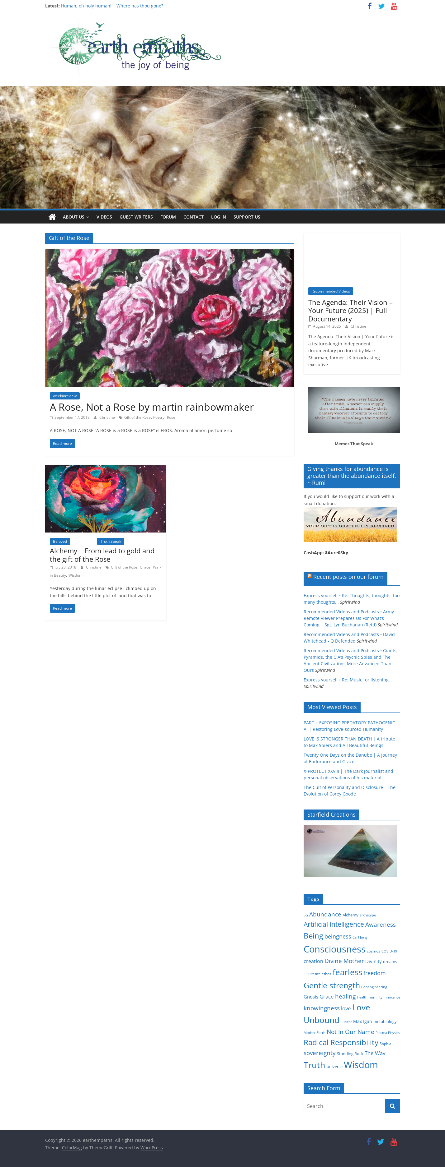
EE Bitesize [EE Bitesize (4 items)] (312, 974)
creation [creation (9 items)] (313, 961)
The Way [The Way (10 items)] (375, 1053)
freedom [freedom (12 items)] (374, 973)
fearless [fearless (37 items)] (347, 972)
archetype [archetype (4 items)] (368, 915)
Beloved (60, 541)
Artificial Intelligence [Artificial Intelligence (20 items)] (334, 924)
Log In (218, 217)
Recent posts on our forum (348, 576)
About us (73, 217)
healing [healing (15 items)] (345, 996)
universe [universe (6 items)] (335, 1066)
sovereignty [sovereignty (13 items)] (320, 1053)
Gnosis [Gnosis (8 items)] (311, 997)
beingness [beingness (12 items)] (337, 936)
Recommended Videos (330, 291)
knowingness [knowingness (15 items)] (322, 1008)
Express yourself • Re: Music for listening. (347, 680)
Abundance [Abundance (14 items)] (325, 914)
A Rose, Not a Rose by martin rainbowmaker (152, 406)
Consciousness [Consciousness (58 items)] (335, 949)
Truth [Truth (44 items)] (314, 1065)
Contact (193, 217)
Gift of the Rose (137, 417)
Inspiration (83, 541)
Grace (145, 567)
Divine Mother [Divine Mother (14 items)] (344, 961)
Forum (168, 217)
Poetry (158, 417)
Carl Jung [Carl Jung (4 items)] (360, 937)
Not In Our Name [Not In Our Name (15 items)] (350, 1031)
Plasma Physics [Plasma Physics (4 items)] (388, 1033)
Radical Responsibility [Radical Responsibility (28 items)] (341, 1042)
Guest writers (136, 217)
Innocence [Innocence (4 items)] (392, 997)
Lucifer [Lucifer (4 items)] (346, 1022)
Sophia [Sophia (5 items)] (385, 1043)
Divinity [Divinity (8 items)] (373, 961)
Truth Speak (110, 541)
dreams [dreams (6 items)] (390, 961)
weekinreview (65, 396)
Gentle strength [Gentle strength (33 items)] (332, 985)
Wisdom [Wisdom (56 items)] (361, 1065)
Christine (107, 417)
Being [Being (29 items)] (313, 935)
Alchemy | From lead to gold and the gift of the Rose (102, 554)
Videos (104, 217)
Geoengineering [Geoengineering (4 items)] (374, 987)
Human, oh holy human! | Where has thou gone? (112, 6)
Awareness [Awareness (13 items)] (380, 924)
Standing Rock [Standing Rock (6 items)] (350, 1053)
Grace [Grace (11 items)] (327, 996)
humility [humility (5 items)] (375, 997)
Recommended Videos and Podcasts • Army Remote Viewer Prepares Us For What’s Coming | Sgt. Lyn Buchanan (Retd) (349, 618)
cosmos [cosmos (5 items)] (373, 950)
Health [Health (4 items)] (362, 997)
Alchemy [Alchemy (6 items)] (350, 915)
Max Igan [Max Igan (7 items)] (362, 1021)
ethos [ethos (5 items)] (326, 973)
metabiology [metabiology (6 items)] (385, 1021)
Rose (171, 417)
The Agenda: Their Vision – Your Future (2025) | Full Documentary (350, 310)
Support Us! (248, 217)
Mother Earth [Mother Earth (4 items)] (314, 1033)
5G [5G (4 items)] (306, 915)
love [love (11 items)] (346, 1008)
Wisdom (76, 575)
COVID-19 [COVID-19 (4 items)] (389, 951)
